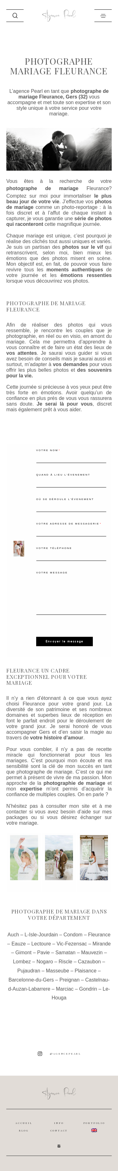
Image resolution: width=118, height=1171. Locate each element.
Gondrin (88, 989)
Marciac (65, 989)
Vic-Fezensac (72, 943)
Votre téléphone (54, 548)
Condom (73, 934)
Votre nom (47, 450)
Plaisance (85, 970)
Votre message (52, 572)
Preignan (69, 979)
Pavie (43, 952)
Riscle (65, 961)
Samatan (65, 952)
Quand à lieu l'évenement (63, 474)
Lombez (22, 961)
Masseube (57, 970)
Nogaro (45, 961)
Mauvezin (92, 952)
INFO (59, 1123)
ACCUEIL (23, 1123)
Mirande (102, 943)
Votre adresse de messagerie (67, 523)
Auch (13, 934)
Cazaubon (89, 961)
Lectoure (41, 943)
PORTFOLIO (94, 1123)
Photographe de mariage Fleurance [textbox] (46, 306)
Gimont (23, 952)
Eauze (18, 943)
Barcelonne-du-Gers (31, 979)
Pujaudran (28, 970)
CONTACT (59, 1130)
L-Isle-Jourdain (41, 934)
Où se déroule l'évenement (65, 499)
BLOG (24, 1130)
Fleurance (98, 188)
